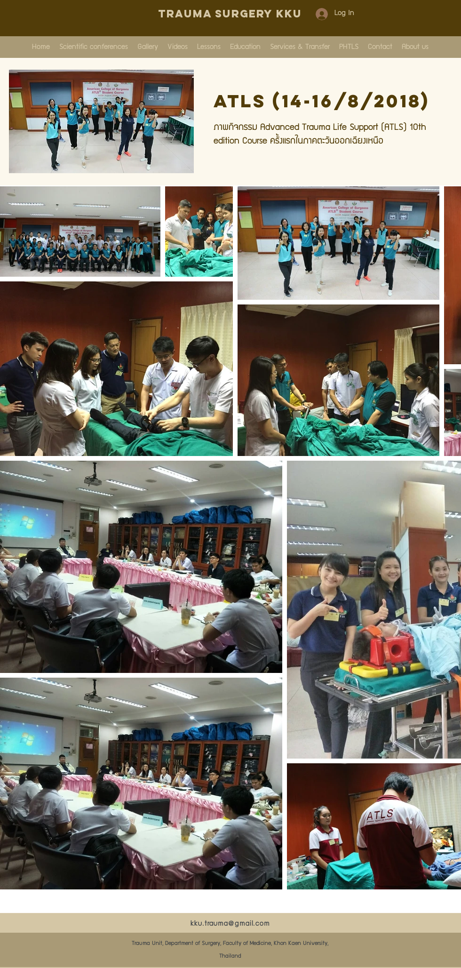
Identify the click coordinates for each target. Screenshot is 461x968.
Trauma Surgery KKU (230, 13)
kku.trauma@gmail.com (230, 924)
